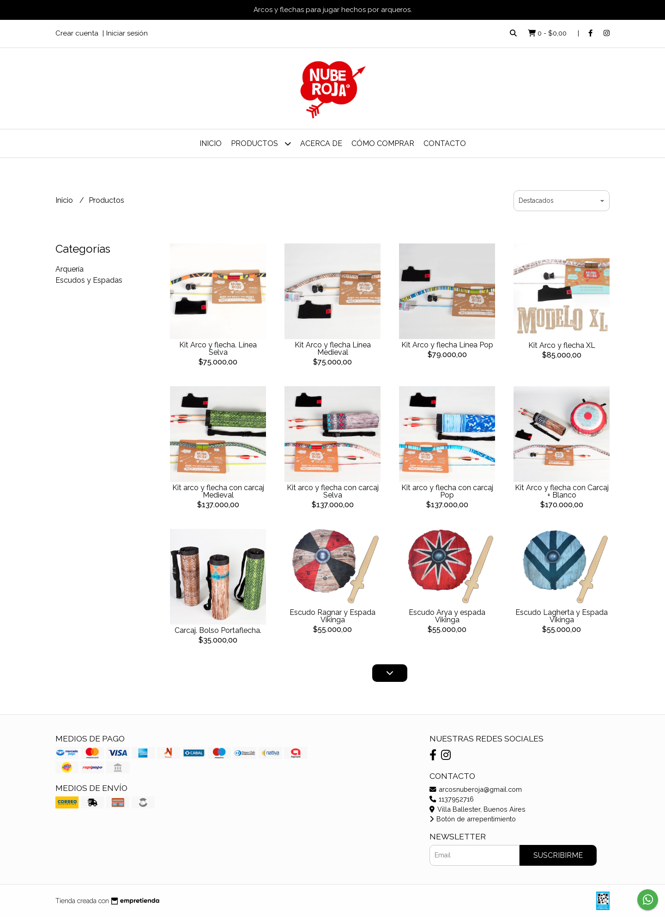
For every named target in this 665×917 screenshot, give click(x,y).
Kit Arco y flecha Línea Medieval (333, 348)
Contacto (444, 143)
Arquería (69, 269)
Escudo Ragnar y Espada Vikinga (332, 616)
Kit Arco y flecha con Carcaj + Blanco (562, 491)
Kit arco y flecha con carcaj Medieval (218, 491)
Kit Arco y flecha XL (561, 345)
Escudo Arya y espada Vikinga (447, 616)
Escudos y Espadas (88, 280)
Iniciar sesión (127, 33)
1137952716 (451, 799)
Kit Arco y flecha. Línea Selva (218, 348)
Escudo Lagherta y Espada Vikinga (561, 616)
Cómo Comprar (382, 143)
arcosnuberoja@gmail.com (475, 789)
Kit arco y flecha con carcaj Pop (447, 491)
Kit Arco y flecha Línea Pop (447, 344)
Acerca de (321, 143)
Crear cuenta (76, 33)
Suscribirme (558, 855)
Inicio (211, 143)
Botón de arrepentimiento (472, 819)
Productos (261, 143)
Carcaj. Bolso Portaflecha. (218, 630)
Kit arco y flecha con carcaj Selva (333, 491)
